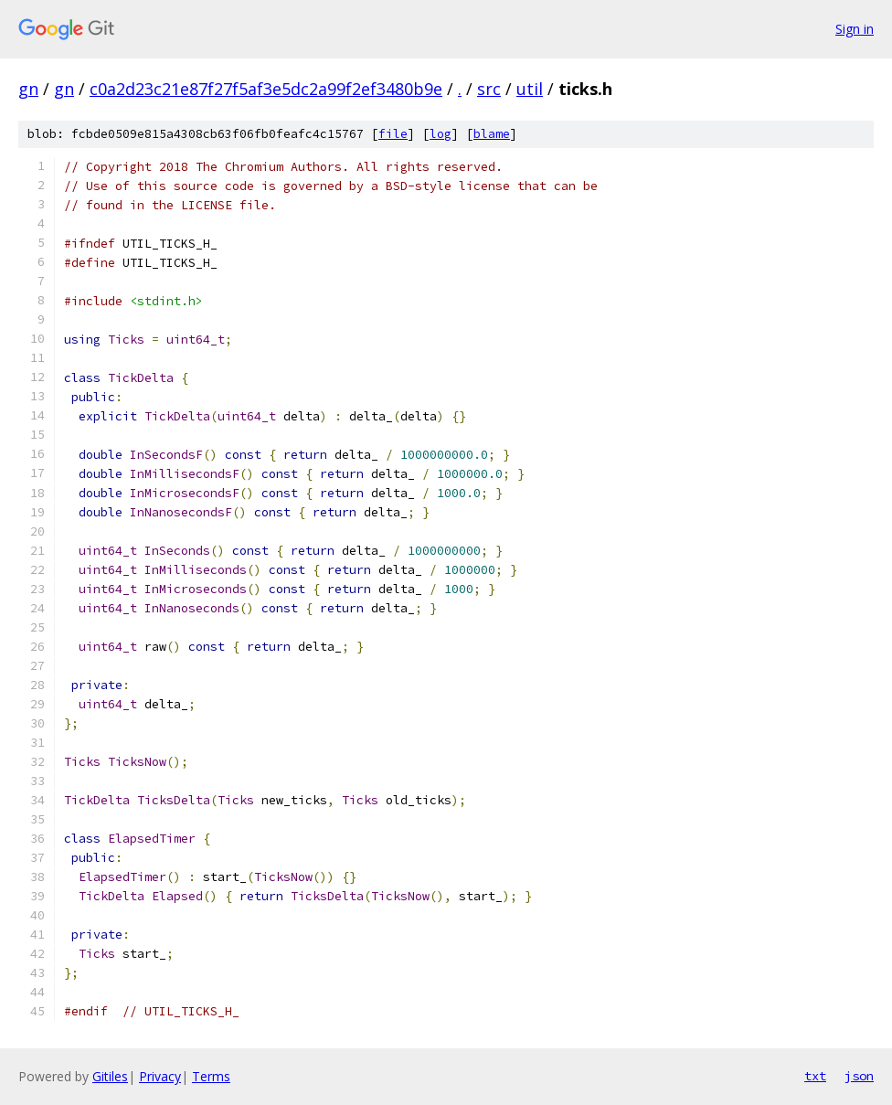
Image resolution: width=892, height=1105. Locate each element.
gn (28, 89)
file (393, 134)
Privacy (160, 1076)
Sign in (854, 28)
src (489, 89)
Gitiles (110, 1076)
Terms (211, 1076)
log (440, 134)
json (859, 1076)
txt (815, 1076)
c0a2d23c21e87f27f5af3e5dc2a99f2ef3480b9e (266, 89)
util (529, 89)
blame (491, 134)
